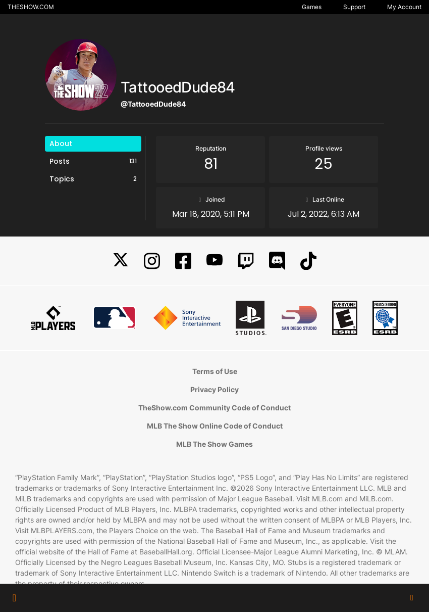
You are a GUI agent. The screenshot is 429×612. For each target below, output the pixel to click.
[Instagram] (152, 261)
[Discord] (277, 261)
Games (311, 7)
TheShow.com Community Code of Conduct (214, 407)
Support (354, 7)
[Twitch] (246, 261)
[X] (121, 261)
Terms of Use (214, 371)
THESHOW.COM (31, 7)
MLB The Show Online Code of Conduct (215, 425)
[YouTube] (214, 261)
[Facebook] (183, 261)
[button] (14, 598)
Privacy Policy (214, 389)
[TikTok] (308, 261)
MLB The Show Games (214, 444)
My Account (404, 7)
